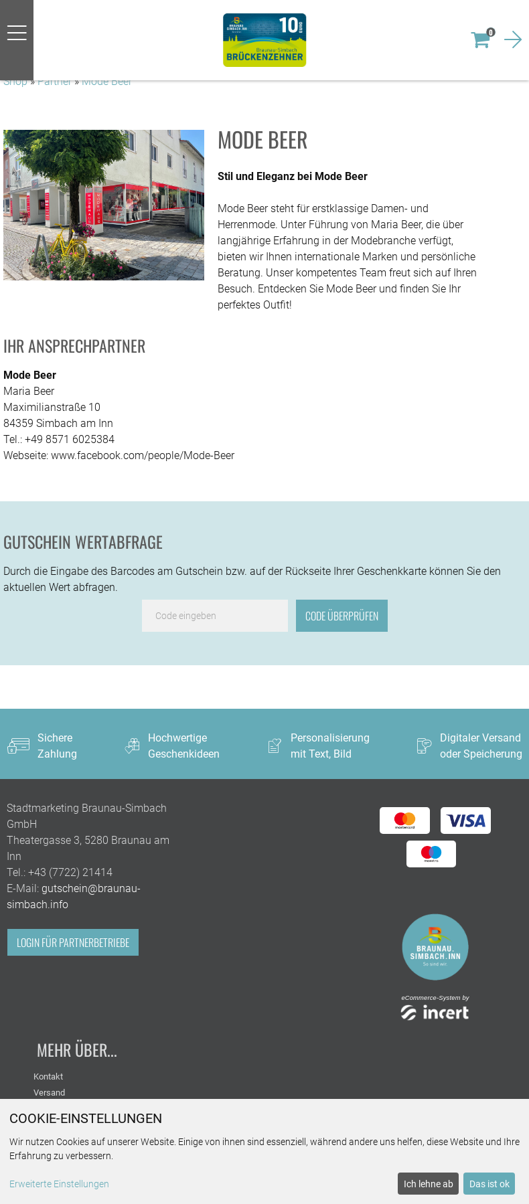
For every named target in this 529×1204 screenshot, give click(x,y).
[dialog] (264, 1151)
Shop (15, 81)
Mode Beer (107, 81)
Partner (54, 81)
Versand (49, 1093)
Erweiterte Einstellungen (59, 1184)
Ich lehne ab (428, 1184)
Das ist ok (489, 1184)
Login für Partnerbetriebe (73, 942)
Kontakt (48, 1076)
